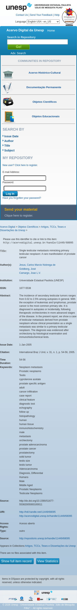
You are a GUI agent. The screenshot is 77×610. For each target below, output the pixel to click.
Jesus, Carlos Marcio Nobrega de (37, 264)
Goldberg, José (27, 268)
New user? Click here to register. (20, 165)
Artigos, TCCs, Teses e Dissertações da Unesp (50, 545)
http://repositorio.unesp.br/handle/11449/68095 (44, 538)
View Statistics (47, 561)
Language (37, 21)
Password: (8, 182)
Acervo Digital (7, 226)
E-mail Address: (11, 172)
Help (57, 15)
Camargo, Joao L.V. (30, 273)
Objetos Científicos (28, 226)
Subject (9, 150)
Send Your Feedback (41, 15)
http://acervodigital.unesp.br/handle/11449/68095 (45, 516)
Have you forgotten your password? (22, 198)
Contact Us (22, 15)
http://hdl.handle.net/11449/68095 (37, 512)
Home (51, 30)
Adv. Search (18, 53)
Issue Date (11, 136)
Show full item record (17, 561)
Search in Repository (21, 37)
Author (9, 141)
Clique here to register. (18, 215)
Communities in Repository (39, 60)
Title (7, 145)
